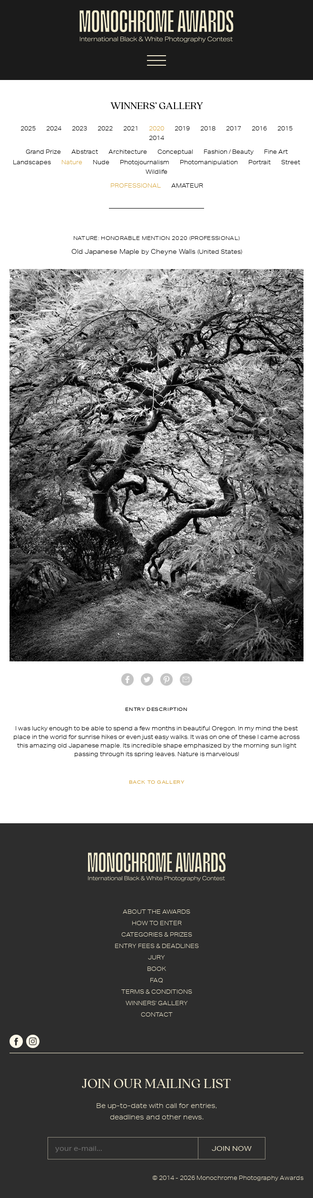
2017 (233, 128)
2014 (156, 138)
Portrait (259, 162)
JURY (156, 957)
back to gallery (157, 782)
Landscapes (32, 162)
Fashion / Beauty (229, 152)
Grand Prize (43, 152)
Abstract (84, 152)
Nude (101, 162)
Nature (71, 162)
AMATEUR (187, 185)
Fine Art (276, 152)
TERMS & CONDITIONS (156, 992)
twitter (147, 679)
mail (186, 679)
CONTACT (157, 1014)
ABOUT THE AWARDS (156, 912)
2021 (130, 128)
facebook (127, 679)
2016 (259, 128)
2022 (105, 128)
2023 (79, 128)
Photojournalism (144, 162)
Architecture (127, 152)
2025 (28, 128)
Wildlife (156, 172)
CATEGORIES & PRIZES (156, 934)
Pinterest (166, 679)
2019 (182, 128)
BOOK (156, 969)
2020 (156, 128)
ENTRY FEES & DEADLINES (157, 946)
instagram (32, 1041)
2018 (207, 128)
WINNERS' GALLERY (157, 1003)
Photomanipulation (209, 162)
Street (290, 162)
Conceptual (175, 152)
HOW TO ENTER (157, 923)
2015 (285, 128)
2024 (53, 128)
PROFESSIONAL (135, 185)
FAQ (156, 980)
